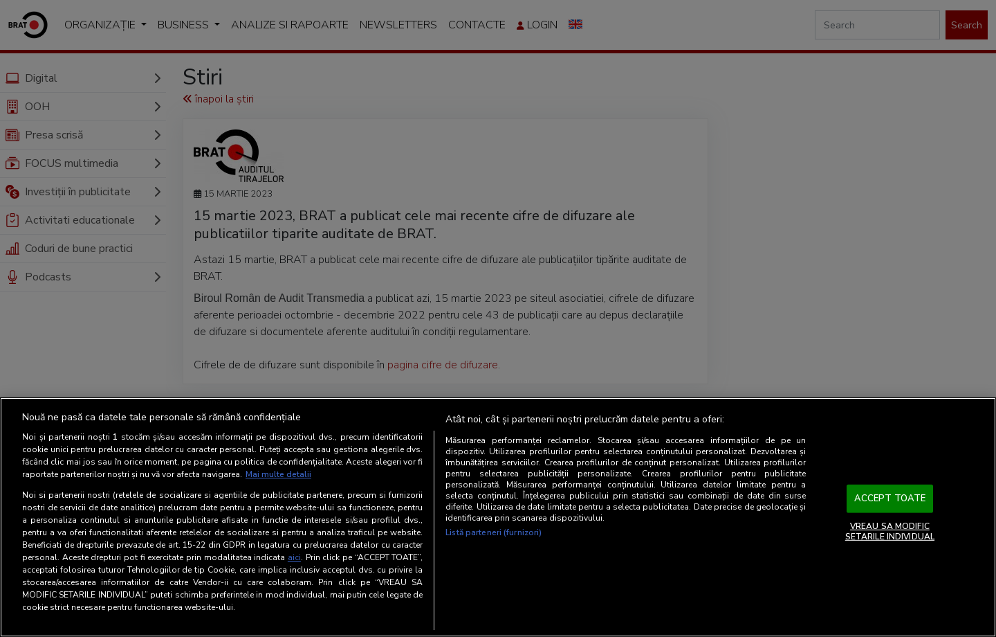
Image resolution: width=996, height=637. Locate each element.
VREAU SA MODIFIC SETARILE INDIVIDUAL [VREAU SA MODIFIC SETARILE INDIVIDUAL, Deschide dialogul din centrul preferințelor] (889, 531)
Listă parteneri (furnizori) (493, 532)
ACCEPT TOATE (890, 498)
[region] (498, 517)
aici (294, 557)
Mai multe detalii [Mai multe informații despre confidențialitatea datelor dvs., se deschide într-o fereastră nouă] (278, 474)
